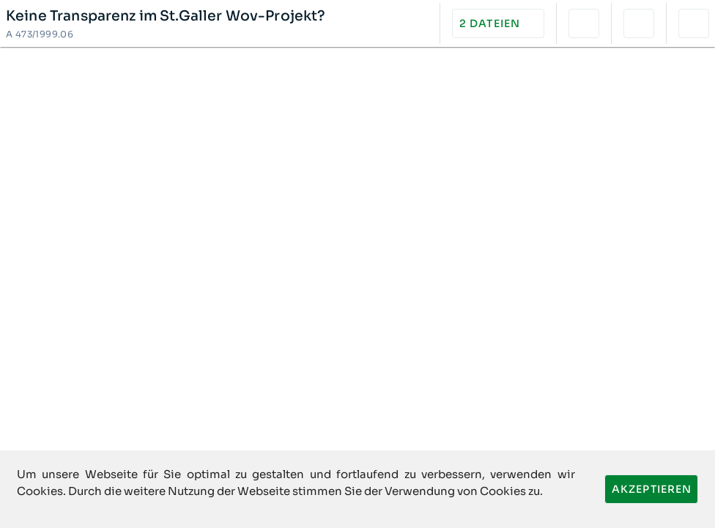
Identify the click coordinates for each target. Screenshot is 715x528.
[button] (498, 23)
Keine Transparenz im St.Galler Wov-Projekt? (166, 16)
